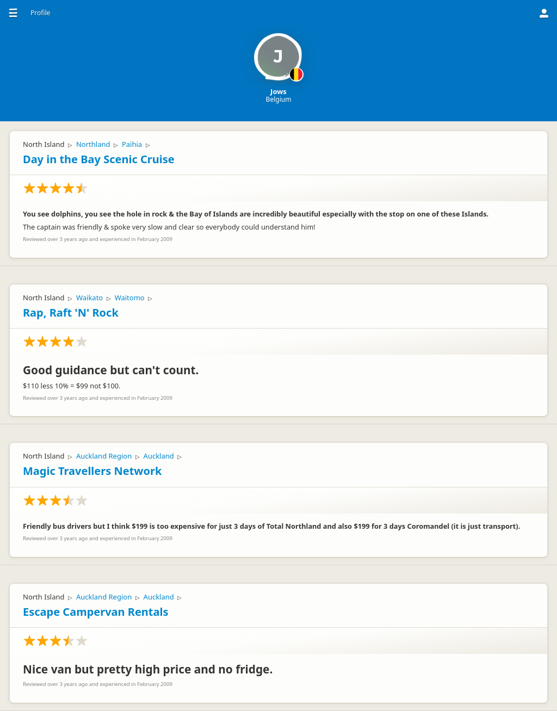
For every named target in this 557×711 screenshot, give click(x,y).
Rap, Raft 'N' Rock (71, 312)
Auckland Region (104, 456)
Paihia (132, 144)
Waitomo (130, 297)
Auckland (159, 456)
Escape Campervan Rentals (95, 611)
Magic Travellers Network (92, 470)
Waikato (89, 297)
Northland (93, 144)
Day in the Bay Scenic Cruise (99, 159)
